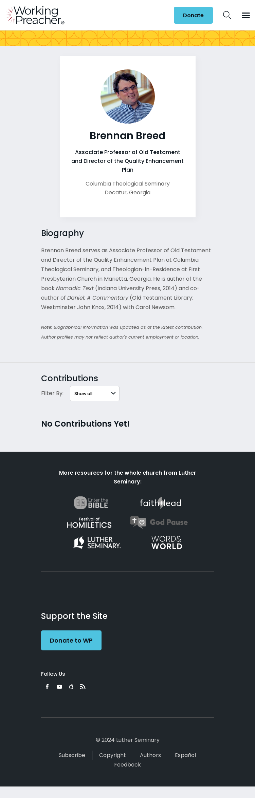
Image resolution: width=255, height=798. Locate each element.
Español (185, 755)
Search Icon (227, 15)
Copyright (112, 755)
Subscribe (72, 755)
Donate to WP (71, 640)
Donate (193, 15)
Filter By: (52, 393)
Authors (150, 755)
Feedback (127, 765)
